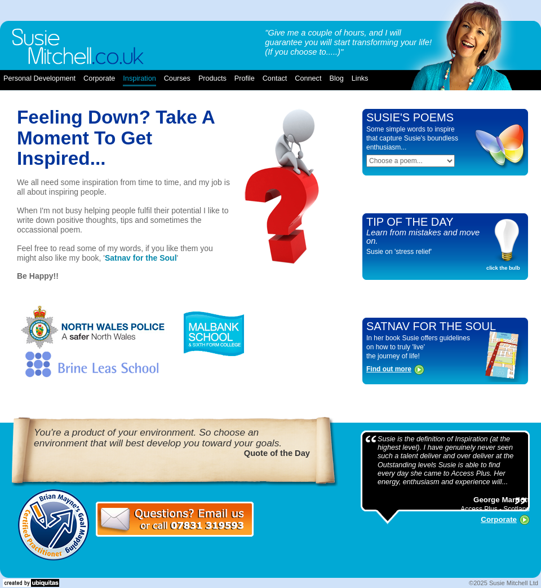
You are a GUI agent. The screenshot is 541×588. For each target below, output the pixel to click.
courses (177, 78)
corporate (99, 78)
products (212, 78)
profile (244, 78)
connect (308, 78)
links (360, 78)
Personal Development (39, 78)
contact (275, 78)
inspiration (139, 78)
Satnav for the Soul (141, 257)
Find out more (388, 369)
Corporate (499, 519)
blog (336, 78)
